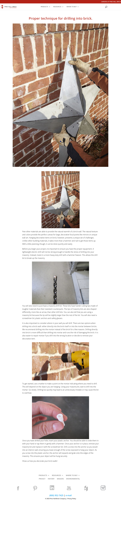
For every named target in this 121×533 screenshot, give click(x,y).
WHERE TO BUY (72, 7)
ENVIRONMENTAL (73, 479)
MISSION (60, 479)
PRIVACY (42, 479)
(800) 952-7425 (56, 495)
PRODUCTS (44, 7)
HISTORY (51, 479)
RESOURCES (57, 7)
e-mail (69, 495)
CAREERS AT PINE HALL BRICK (111, 2)
